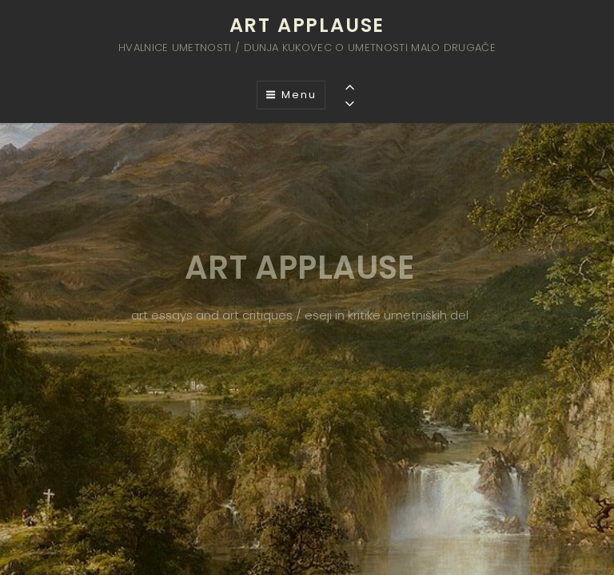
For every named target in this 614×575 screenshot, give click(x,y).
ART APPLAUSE (307, 25)
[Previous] (349, 86)
